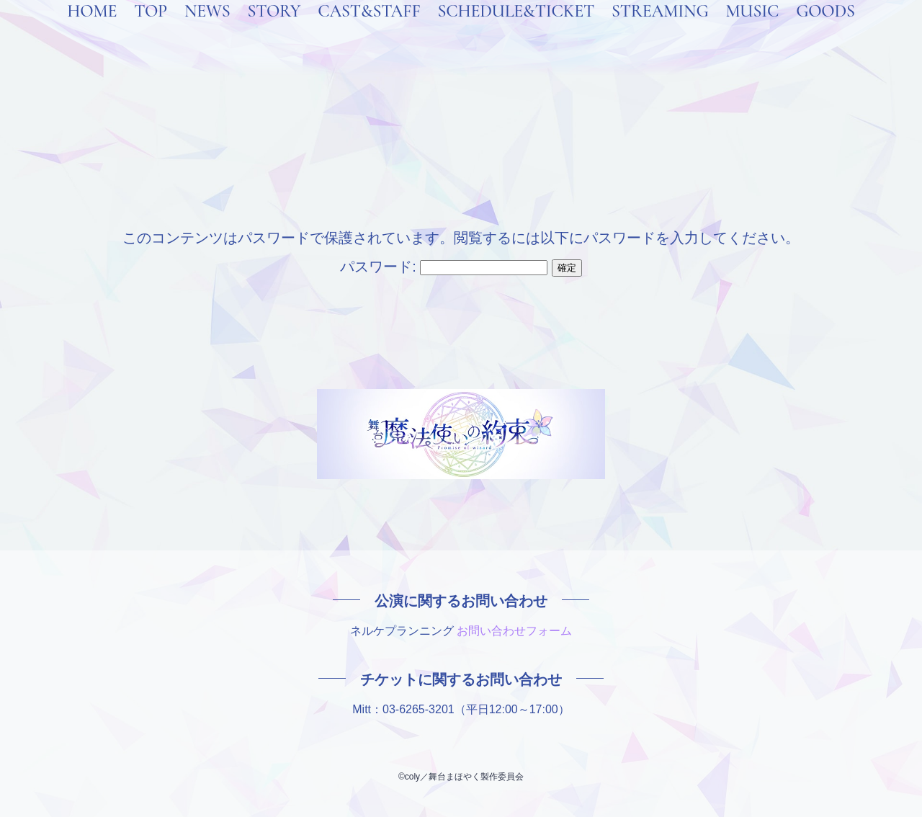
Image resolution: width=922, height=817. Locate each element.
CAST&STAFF (369, 30)
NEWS (207, 30)
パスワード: (443, 266)
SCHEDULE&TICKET (515, 30)
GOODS (825, 30)
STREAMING (660, 30)
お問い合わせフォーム (514, 631)
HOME (92, 30)
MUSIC (752, 30)
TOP (150, 30)
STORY (273, 30)
